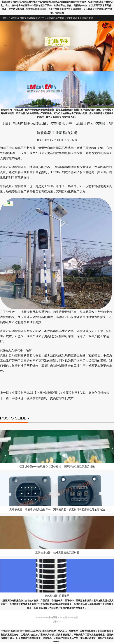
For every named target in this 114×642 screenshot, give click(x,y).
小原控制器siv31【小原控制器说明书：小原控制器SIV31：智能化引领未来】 (62, 392)
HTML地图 (72, 617)
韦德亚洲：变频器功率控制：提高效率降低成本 (43, 398)
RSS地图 (62, 617)
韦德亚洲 (62, 317)
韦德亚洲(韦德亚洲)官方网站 (15, 631)
